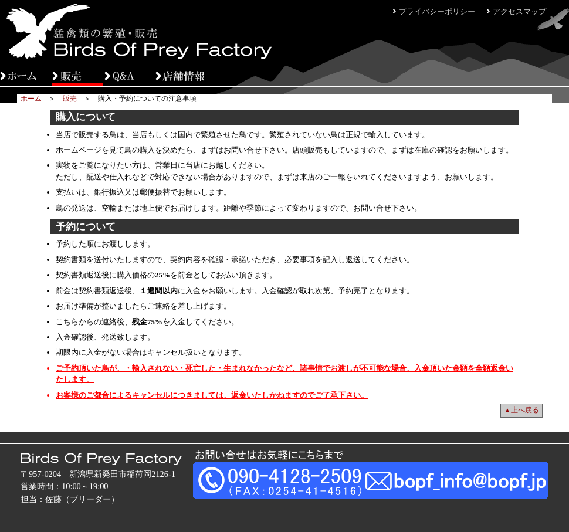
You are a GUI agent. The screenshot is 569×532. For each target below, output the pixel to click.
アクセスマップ (519, 11)
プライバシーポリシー (437, 11)
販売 (70, 98)
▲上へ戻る (521, 410)
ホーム (31, 98)
